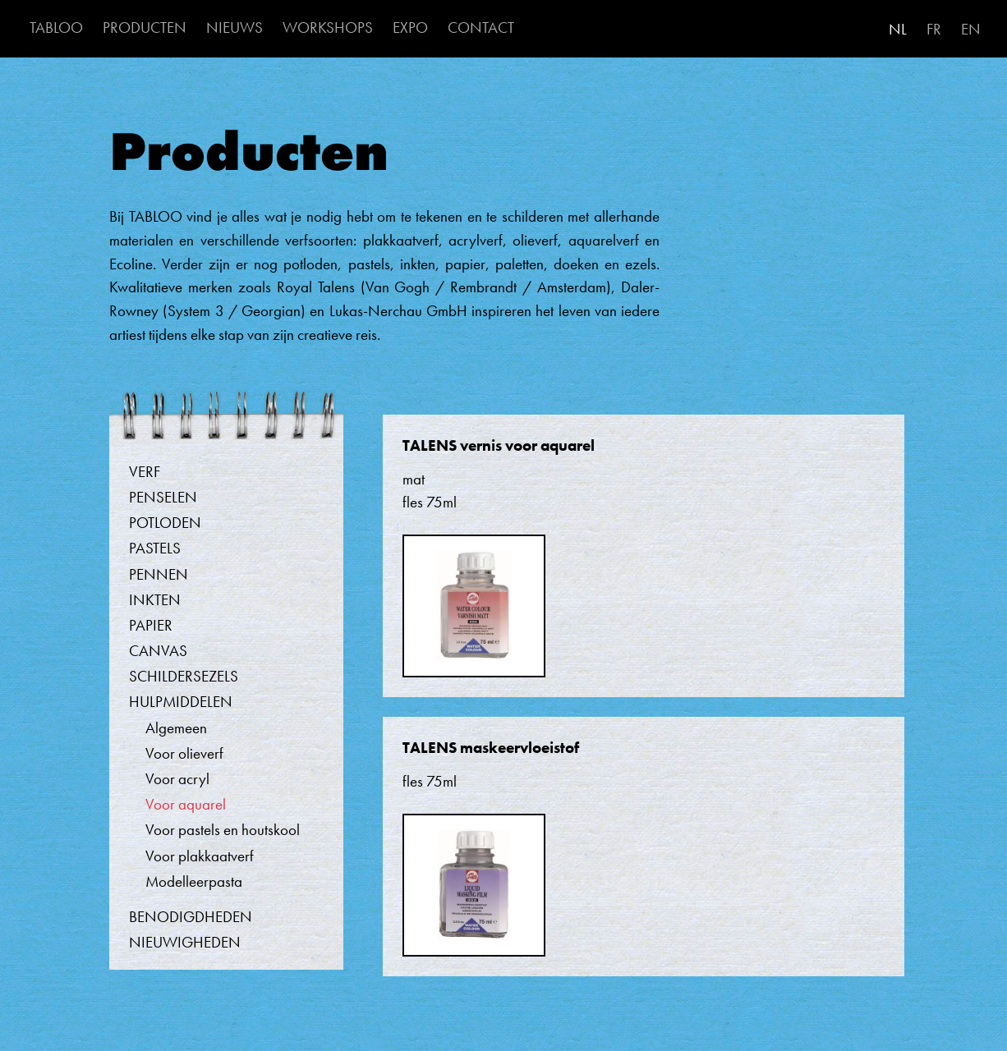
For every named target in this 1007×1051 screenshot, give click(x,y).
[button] (473, 614)
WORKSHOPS (328, 27)
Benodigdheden (190, 916)
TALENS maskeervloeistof (490, 747)
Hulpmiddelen (180, 701)
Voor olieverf (184, 753)
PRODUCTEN (144, 27)
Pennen (158, 574)
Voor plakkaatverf (199, 856)
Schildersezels (183, 676)
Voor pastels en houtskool (222, 829)
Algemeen (176, 728)
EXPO (410, 27)
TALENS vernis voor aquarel (498, 445)
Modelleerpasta (193, 881)
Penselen (163, 497)
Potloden (165, 522)
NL (898, 29)
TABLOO (56, 27)
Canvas (158, 650)
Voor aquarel (185, 804)
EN (971, 29)
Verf (144, 471)
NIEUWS (234, 27)
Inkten (155, 600)
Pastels (155, 548)
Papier (150, 625)
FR (934, 29)
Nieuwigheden (185, 942)
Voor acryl (177, 779)
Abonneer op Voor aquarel (117, 1004)
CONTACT (481, 27)
